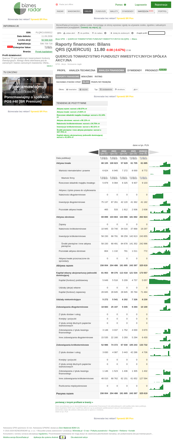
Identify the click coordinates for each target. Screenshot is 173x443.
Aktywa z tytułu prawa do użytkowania (77, 190)
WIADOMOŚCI (74, 11)
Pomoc (120, 4)
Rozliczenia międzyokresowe (73, 386)
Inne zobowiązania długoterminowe (76, 337)
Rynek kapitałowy (43, 51)
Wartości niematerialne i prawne (74, 170)
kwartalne (71, 89)
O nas (86, 431)
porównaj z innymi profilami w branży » (74, 402)
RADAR (60, 11)
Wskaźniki (87, 76)
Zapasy (62, 224)
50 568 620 (46, 40)
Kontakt (132, 431)
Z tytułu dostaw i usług (70, 314)
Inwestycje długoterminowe (72, 202)
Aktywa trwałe (63, 163)
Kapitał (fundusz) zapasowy (72, 292)
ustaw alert (69, 33)
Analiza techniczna (82, 70)
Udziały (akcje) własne (70, 287)
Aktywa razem (64, 265)
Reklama (123, 431)
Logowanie (141, 4)
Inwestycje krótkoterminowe (72, 236)
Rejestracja (161, 4)
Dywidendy (135, 70)
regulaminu (43, 434)
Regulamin (113, 431)
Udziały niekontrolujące (68, 299)
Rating (98, 76)
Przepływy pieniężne (101, 82)
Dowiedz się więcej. (89, 27)
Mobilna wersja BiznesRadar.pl (15, 437)
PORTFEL (162, 11)
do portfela (83, 33)
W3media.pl (77, 431)
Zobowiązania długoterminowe (72, 307)
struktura (119, 89)
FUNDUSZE (101, 11)
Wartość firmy (68, 178)
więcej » (50, 66)
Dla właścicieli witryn (79, 437)
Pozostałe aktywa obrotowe (72, 251)
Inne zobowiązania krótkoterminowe (76, 378)
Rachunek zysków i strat (68, 82)
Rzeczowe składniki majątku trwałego (77, 183)
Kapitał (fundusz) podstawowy (73, 280)
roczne (83, 89)
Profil (61, 70)
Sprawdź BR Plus (125, 18)
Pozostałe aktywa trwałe (70, 209)
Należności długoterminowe (72, 194)
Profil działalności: (12, 55)
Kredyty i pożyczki (67, 318)
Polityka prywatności (99, 431)
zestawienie (105, 89)
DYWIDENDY (128, 11)
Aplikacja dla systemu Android (46, 437)
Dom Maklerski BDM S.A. (69, 428)
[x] (100, 27)
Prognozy (156, 70)
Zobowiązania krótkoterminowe (72, 345)
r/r (135, 89)
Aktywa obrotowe (65, 217)
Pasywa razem (65, 393)
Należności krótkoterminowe (72, 228)
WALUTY (114, 11)
